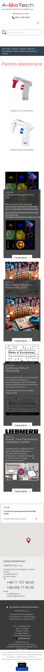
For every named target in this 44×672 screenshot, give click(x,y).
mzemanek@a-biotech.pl (16, 596)
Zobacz (22, 665)
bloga (30, 458)
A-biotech (14, 49)
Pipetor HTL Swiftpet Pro (22, 111)
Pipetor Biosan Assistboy (22, 150)
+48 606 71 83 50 (20, 587)
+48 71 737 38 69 (22, 17)
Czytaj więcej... (21, 257)
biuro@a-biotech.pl (13, 594)
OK (36, 519)
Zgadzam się (22, 669)
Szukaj (5, 32)
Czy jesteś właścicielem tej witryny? (15, 519)
